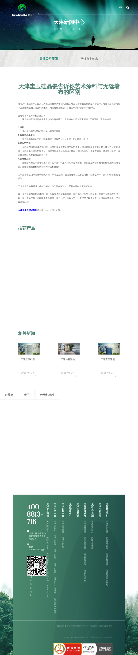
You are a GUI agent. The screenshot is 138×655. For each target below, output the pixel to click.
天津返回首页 (47, 591)
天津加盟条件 (85, 559)
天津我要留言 (107, 543)
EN (120, 7)
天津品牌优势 (85, 526)
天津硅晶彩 (55, 539)
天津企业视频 (92, 543)
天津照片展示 (92, 526)
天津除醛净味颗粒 (55, 605)
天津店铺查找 (107, 559)
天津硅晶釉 (55, 553)
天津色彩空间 (100, 510)
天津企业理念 (47, 543)
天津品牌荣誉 (47, 559)
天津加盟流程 (85, 575)
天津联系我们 (107, 510)
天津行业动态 (89, 58)
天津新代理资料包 (107, 577)
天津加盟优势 (85, 543)
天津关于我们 (47, 510)
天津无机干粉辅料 (55, 585)
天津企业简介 (47, 526)
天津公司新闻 (48, 58)
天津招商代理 (85, 510)
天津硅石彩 (55, 567)
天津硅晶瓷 (55, 525)
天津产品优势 (47, 575)
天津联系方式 (107, 526)
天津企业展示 (92, 510)
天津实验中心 (70, 510)
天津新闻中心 (63, 510)
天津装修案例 (78, 510)
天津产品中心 (55, 510)
